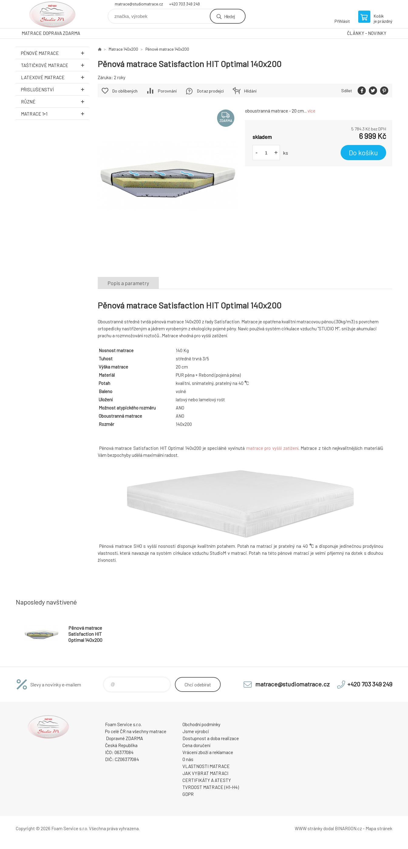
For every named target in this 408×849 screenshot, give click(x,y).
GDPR (188, 794)
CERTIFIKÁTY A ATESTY (206, 780)
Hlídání (250, 90)
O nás (187, 759)
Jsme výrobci (195, 731)
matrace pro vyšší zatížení (272, 448)
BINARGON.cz (348, 828)
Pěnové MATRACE (55, 53)
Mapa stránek (378, 828)
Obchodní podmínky (201, 724)
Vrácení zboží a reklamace (207, 752)
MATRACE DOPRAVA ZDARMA (51, 33)
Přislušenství (55, 89)
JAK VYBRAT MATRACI (205, 773)
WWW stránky (308, 828)
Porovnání (167, 90)
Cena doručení (196, 745)
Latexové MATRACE (55, 77)
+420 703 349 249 (184, 4)
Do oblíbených (125, 90)
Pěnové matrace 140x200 (167, 49)
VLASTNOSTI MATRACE (206, 766)
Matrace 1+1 (55, 114)
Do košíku (363, 152)
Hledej (229, 16)
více (311, 110)
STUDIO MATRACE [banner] (52, 14)
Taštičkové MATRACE (55, 65)
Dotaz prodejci (210, 90)
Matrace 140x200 (123, 49)
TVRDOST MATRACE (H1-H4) (210, 787)
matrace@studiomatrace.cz (139, 4)
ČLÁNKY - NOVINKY (366, 33)
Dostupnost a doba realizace (210, 738)
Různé (55, 101)
